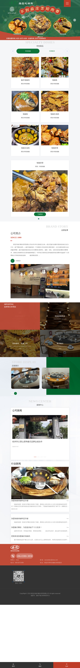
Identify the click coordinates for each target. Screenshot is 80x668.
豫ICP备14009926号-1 (43, 658)
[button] (74, 20)
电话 (40, 665)
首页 (13, 665)
